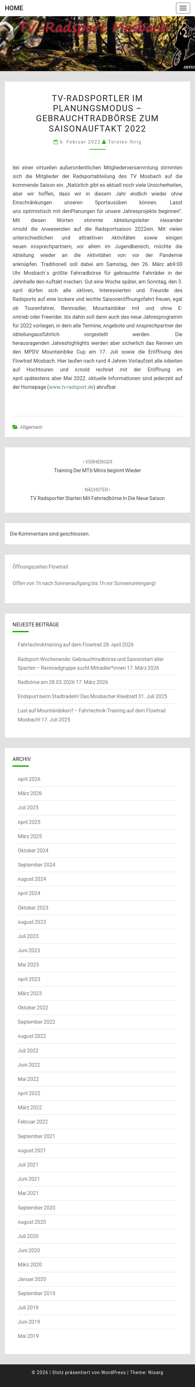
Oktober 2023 (33, 907)
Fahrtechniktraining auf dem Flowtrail (60, 644)
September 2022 (36, 1022)
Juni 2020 (29, 1250)
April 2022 (29, 1093)
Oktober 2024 (33, 850)
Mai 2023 (28, 964)
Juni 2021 (29, 1179)
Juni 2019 (29, 1321)
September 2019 (36, 1293)
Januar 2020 (32, 1279)
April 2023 (29, 979)
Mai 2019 (28, 1336)
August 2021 (32, 1150)
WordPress (113, 1372)
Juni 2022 (29, 1065)
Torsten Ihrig (124, 141)
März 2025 (30, 836)
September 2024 (36, 864)
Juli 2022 (28, 1050)
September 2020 (36, 1207)
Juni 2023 (29, 950)
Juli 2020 (28, 1236)
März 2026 (30, 793)
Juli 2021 (28, 1164)
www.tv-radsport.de (71, 387)
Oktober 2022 (33, 1007)
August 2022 (32, 1036)
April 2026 (29, 779)
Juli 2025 (28, 807)
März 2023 (30, 993)
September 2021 (36, 1136)
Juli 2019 (28, 1307)
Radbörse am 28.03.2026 (46, 682)
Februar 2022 (33, 1121)
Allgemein (31, 427)
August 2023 (32, 922)
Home (14, 8)
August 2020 (32, 1222)
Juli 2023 (28, 936)
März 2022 (30, 1107)
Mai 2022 (28, 1079)
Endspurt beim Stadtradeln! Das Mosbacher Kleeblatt (77, 696)
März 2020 (30, 1264)
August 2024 (32, 879)
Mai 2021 (28, 1193)
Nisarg (155, 1372)
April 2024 (29, 893)
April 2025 (29, 822)
